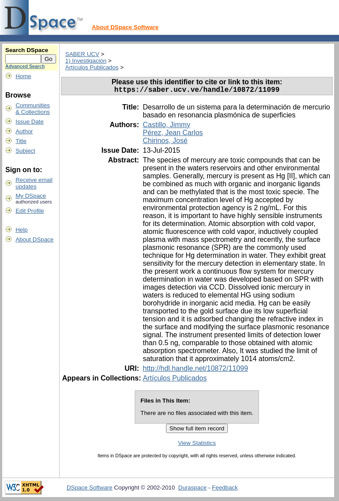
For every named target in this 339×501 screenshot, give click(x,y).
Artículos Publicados (92, 67)
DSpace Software (90, 489)
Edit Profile (29, 210)
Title (20, 141)
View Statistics (197, 444)
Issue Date (29, 121)
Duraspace (192, 489)
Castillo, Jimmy (166, 126)
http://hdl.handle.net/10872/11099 (195, 370)
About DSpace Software (125, 27)
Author (24, 131)
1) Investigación (85, 60)
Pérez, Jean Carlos (173, 134)
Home (23, 76)
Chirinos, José (165, 142)
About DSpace (34, 239)
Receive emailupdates (34, 183)
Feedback (225, 489)
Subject (25, 150)
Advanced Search (25, 66)
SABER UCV (82, 54)
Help (21, 229)
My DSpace (30, 195)
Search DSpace (26, 50)
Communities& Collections (32, 108)
